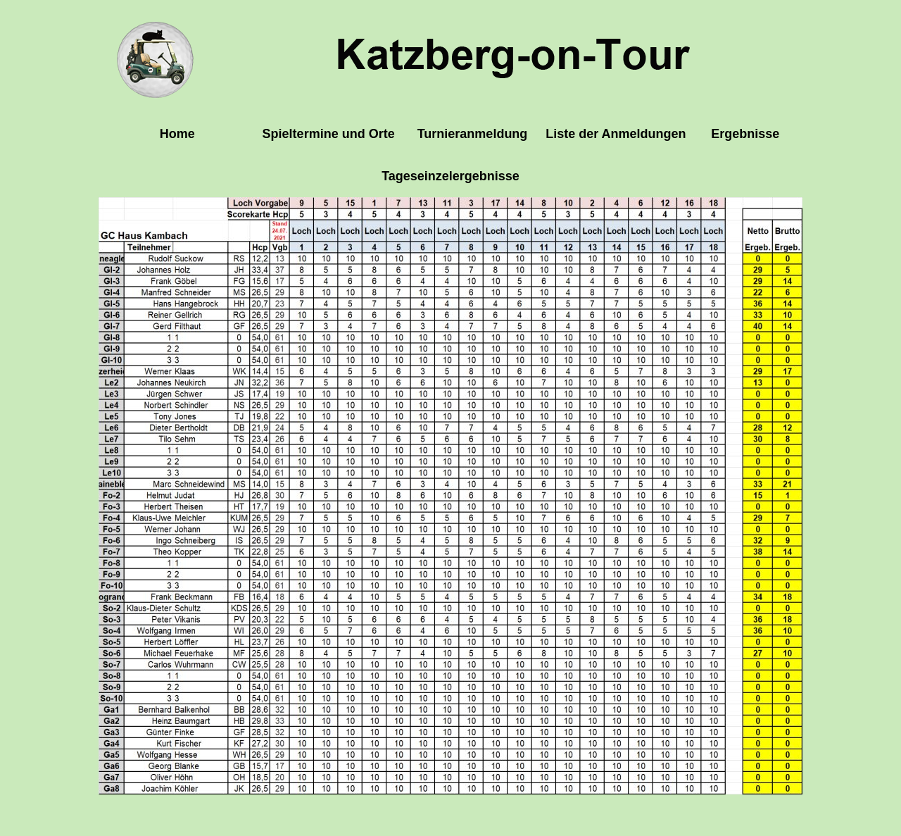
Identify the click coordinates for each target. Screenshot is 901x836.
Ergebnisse (745, 134)
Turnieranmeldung (472, 134)
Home (177, 134)
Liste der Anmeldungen (616, 134)
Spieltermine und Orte (329, 134)
